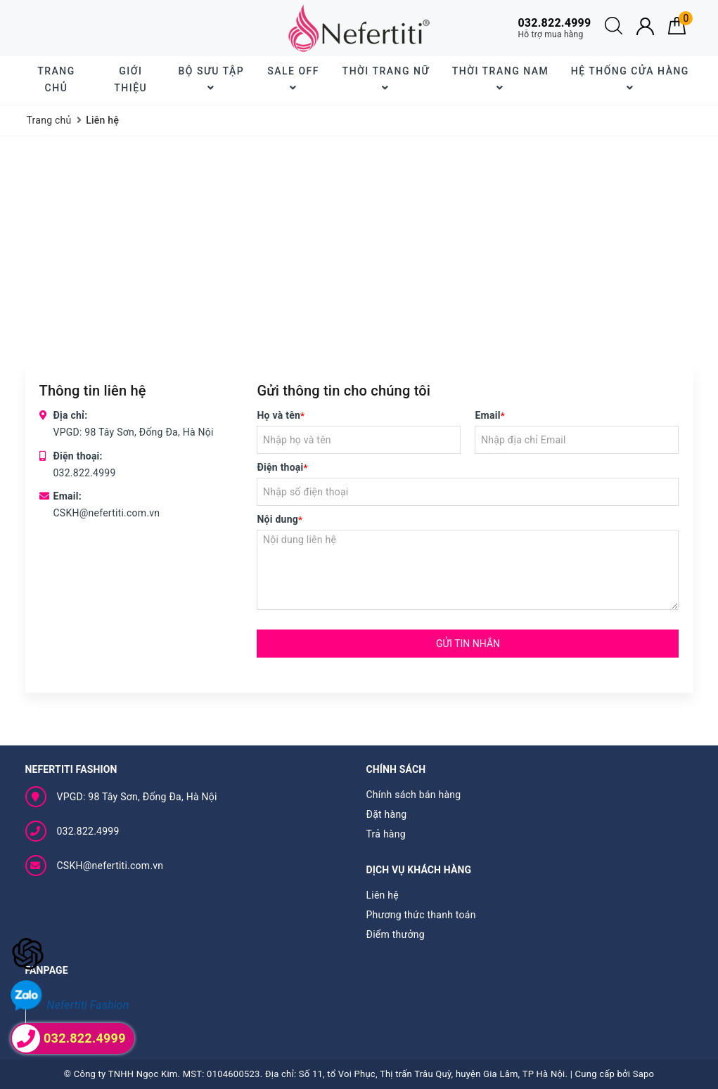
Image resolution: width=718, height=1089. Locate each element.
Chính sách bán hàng (413, 794)
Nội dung (279, 519)
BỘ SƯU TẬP (211, 79)
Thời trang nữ (386, 79)
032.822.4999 (84, 472)
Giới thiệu (130, 79)
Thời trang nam (500, 79)
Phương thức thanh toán (421, 914)
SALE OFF (293, 79)
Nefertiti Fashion (88, 1005)
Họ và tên (280, 415)
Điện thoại (282, 467)
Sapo (644, 1074)
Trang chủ (56, 79)
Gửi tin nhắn (468, 643)
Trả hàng (386, 834)
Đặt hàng (386, 814)
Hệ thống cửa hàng (630, 79)
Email (489, 415)
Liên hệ (382, 895)
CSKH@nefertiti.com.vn (106, 513)
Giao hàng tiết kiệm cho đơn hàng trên (134, 27)
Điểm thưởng (395, 934)
